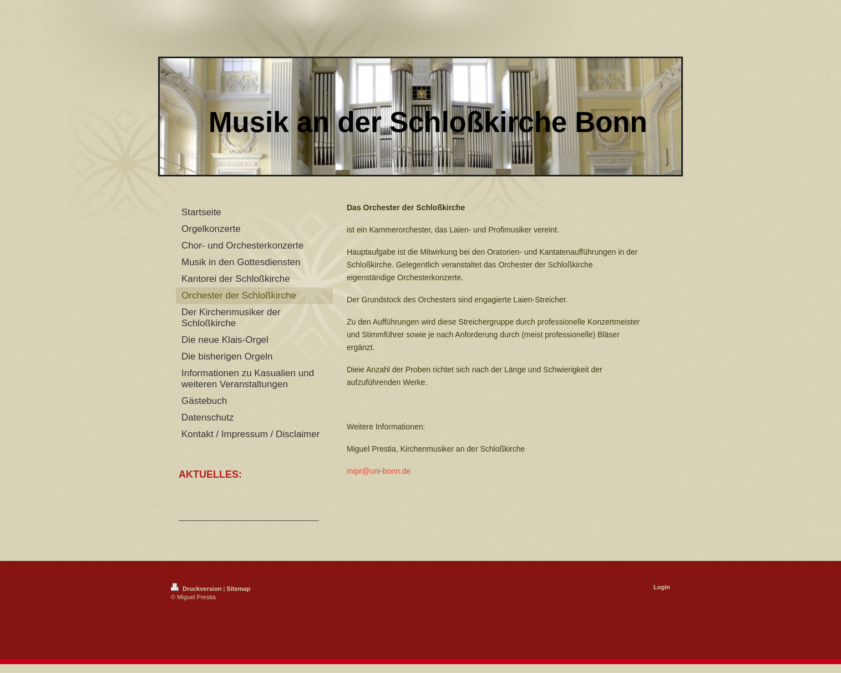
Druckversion (197, 588)
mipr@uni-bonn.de (379, 471)
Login (661, 587)
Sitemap (238, 588)
